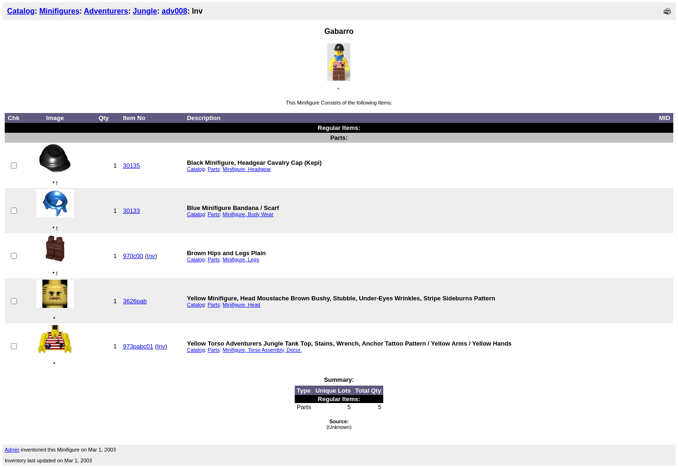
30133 (131, 210)
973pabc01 (138, 346)
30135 (131, 165)
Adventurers (106, 11)
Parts (214, 169)
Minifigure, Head (241, 304)
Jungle (145, 11)
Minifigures (59, 11)
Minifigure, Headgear (247, 169)
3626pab (135, 301)
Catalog (21, 11)
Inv (151, 255)
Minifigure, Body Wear (248, 214)
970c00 (133, 255)
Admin (12, 449)
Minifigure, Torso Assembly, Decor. (262, 350)
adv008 (174, 11)
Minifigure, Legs (241, 259)
